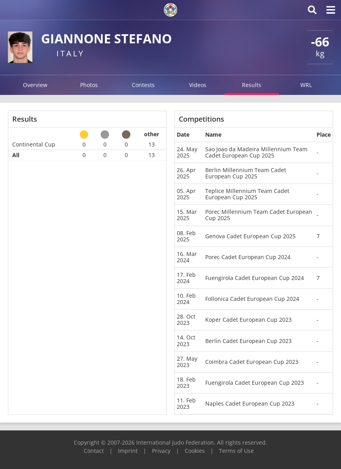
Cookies (195, 450)
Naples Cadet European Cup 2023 (249, 403)
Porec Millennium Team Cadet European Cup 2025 (258, 215)
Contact (94, 450)
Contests (143, 85)
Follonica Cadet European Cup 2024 (252, 298)
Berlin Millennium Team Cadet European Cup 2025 (245, 173)
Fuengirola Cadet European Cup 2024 (254, 278)
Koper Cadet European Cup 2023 (248, 319)
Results (251, 85)
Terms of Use (236, 450)
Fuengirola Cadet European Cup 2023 (254, 382)
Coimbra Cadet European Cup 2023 (251, 361)
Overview (35, 85)
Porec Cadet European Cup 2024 (247, 257)
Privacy (161, 450)
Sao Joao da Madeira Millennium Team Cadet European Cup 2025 (256, 152)
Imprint (128, 450)
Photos (89, 85)
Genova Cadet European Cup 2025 (250, 236)
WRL (306, 85)
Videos (197, 85)
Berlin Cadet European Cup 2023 (248, 341)
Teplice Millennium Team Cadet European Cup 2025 (247, 194)
